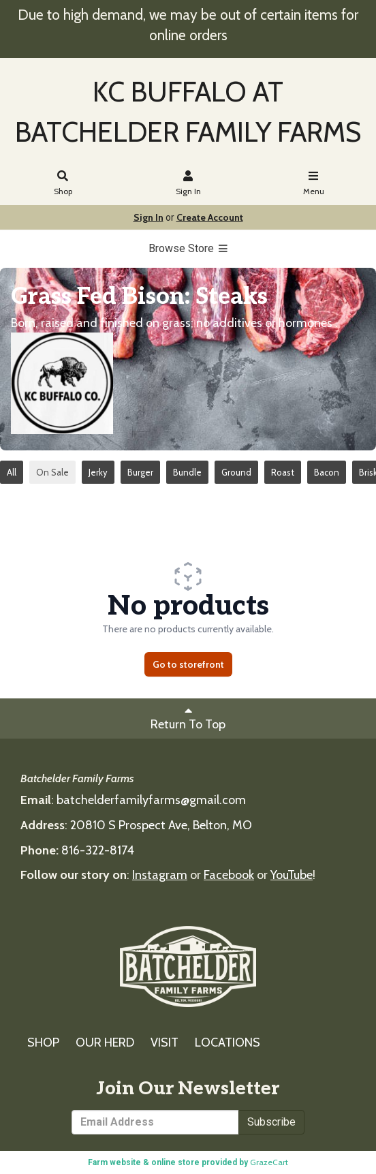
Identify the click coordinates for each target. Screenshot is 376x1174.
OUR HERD (105, 1042)
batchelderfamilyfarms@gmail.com (151, 799)
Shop (63, 184)
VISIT (164, 1042)
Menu (313, 184)
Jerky (98, 472)
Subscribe (271, 1121)
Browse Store (188, 248)
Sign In (188, 184)
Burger (140, 472)
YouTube (291, 874)
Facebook (229, 874)
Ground (236, 472)
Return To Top (188, 718)
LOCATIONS (227, 1042)
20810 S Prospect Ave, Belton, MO (161, 825)
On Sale (52, 472)
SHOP (43, 1042)
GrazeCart (269, 1162)
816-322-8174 (97, 850)
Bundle (187, 472)
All (11, 472)
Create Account (209, 217)
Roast (282, 472)
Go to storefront (188, 664)
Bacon (326, 472)
